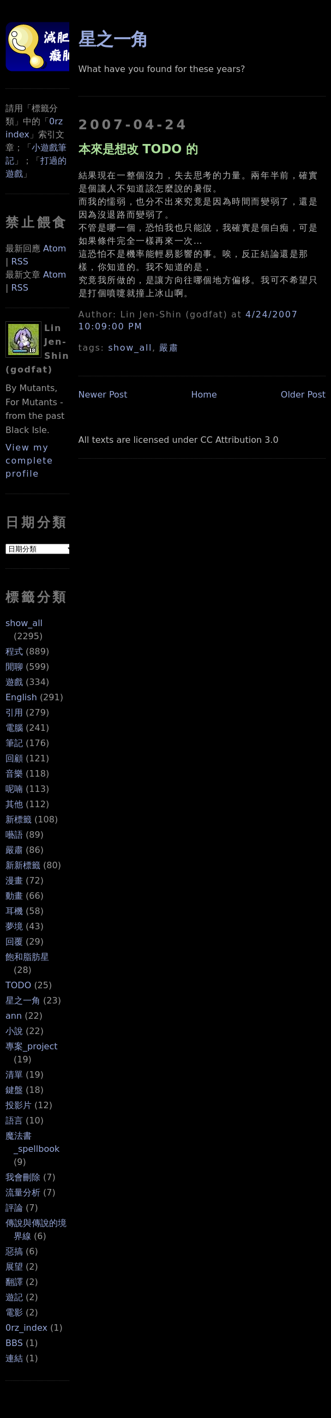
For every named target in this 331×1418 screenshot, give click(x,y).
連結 (14, 1358)
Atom (54, 248)
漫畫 (14, 880)
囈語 (14, 835)
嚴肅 (14, 850)
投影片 (18, 1105)
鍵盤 (14, 1090)
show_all (24, 623)
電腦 (14, 728)
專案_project (31, 1046)
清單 (14, 1074)
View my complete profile (29, 460)
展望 (14, 1266)
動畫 (14, 896)
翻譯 (14, 1282)
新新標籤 (22, 865)
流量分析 (22, 1192)
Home (203, 394)
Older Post (303, 394)
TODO (18, 985)
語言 (14, 1120)
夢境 (14, 926)
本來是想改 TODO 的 (138, 149)
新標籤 (18, 819)
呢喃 (14, 789)
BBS (14, 1343)
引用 (14, 712)
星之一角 (22, 1000)
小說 (14, 1031)
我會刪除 (22, 1177)
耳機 (14, 911)
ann (13, 1016)
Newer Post (103, 394)
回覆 (14, 941)
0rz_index (26, 1328)
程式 (14, 651)
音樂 (14, 773)
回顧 (14, 758)
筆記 (14, 743)
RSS (19, 261)
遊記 (14, 1297)
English (21, 697)
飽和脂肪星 (27, 957)
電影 (14, 1312)
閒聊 (14, 667)
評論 (14, 1208)
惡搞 (14, 1251)
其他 (14, 804)
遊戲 (14, 682)
